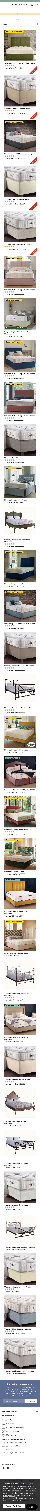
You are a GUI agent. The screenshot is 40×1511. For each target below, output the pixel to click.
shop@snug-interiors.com (14, 1427)
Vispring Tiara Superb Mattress (17, 1329)
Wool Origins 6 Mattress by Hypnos (19, 624)
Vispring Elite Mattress (14, 458)
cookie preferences (16, 1500)
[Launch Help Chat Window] (32, 1507)
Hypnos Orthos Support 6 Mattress (19, 374)
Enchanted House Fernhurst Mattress (16, 912)
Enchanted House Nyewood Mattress (16, 1038)
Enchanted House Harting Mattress (19, 790)
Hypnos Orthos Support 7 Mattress (19, 416)
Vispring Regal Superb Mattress (18, 244)
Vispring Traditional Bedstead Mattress (17, 541)
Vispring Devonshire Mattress (17, 109)
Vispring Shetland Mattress (16, 1205)
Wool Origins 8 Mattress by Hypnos (19, 63)
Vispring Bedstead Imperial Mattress (16, 1122)
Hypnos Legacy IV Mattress (16, 830)
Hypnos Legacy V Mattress (15, 872)
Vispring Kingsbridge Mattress (17, 1287)
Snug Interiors (20, 5)
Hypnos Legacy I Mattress (15, 500)
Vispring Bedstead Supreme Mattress (16, 994)
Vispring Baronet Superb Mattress (19, 666)
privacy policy (9, 1496)
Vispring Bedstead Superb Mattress (19, 1247)
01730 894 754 (9, 1424)
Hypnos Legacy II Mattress (15, 584)
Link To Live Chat (10, 1431)
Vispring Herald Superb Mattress (18, 199)
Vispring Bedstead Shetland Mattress (16, 1164)
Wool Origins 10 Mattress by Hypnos (20, 154)
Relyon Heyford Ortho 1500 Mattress (16, 333)
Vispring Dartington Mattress (17, 1079)
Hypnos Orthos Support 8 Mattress (19, 290)
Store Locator (9, 1435)
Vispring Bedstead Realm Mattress (19, 708)
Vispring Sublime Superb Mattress (19, 1371)
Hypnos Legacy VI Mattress (16, 953)
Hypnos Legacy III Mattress (16, 750)
